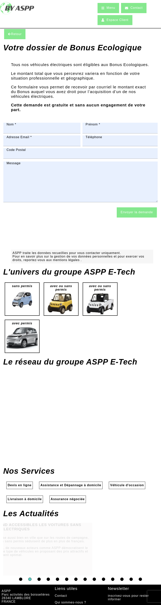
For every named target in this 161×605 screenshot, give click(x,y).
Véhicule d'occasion (127, 491)
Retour (15, 34)
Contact (134, 7)
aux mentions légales (63, 266)
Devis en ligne (20, 491)
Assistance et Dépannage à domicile (70, 491)
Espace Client (114, 20)
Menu (108, 7)
